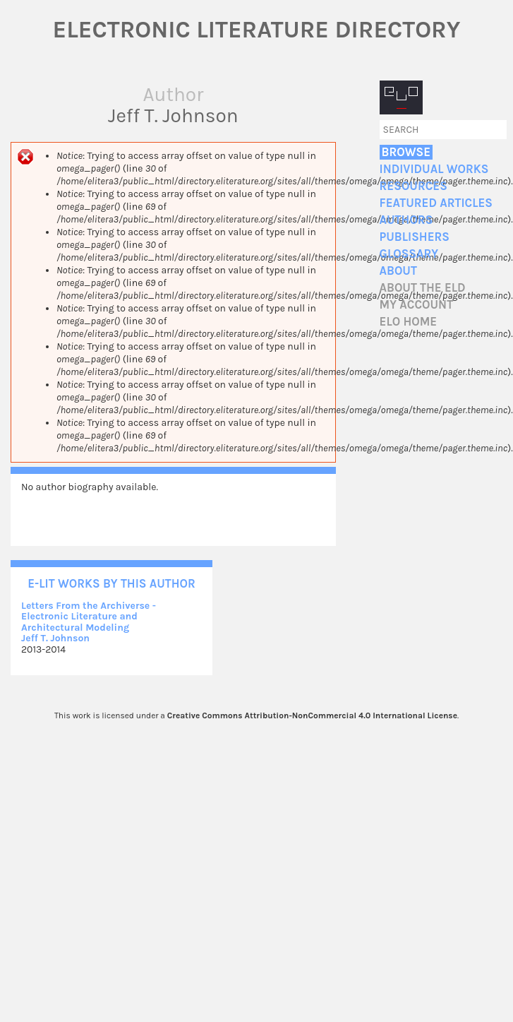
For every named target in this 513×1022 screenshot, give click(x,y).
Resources (413, 186)
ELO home (408, 321)
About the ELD (423, 288)
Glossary (409, 254)
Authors (406, 220)
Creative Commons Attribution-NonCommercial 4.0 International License (312, 715)
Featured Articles (436, 203)
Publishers (414, 237)
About (398, 271)
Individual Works (434, 169)
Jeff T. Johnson (55, 638)
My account (417, 304)
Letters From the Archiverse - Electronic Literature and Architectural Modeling (88, 617)
